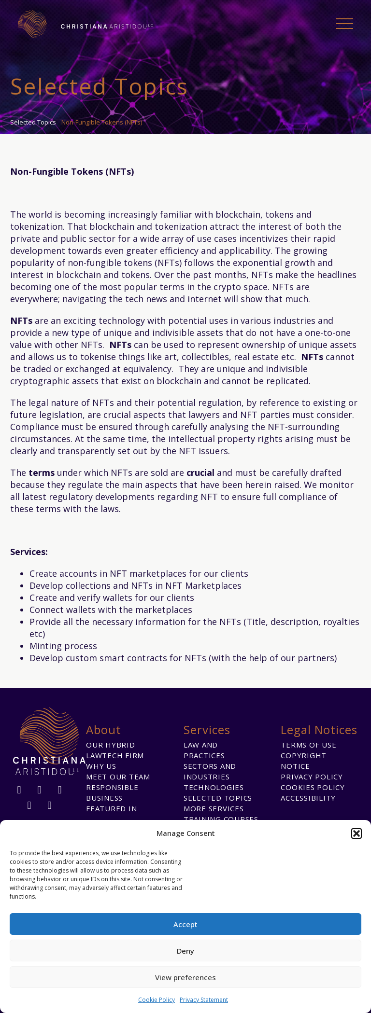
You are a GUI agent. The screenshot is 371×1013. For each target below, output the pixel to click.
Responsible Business (112, 792)
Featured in (111, 808)
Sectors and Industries (210, 771)
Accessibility (308, 798)
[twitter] (29, 805)
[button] (356, 833)
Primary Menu (344, 23)
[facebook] (19, 790)
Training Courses (221, 819)
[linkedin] (39, 790)
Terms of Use (308, 744)
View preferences (185, 977)
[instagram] (60, 790)
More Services (214, 808)
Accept (185, 924)
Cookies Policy (313, 787)
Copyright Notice (304, 760)
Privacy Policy (312, 776)
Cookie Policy (156, 1000)
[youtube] (49, 805)
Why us (101, 766)
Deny (185, 951)
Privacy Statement (204, 1000)
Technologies (214, 787)
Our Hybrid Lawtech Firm (115, 750)
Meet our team (118, 776)
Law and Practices (204, 750)
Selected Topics (218, 798)
